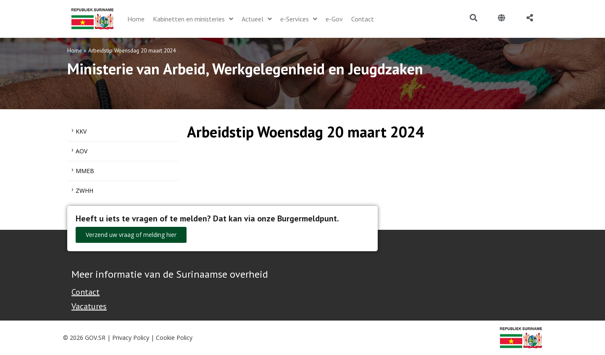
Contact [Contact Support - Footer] (85, 292)
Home (74, 50)
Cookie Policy (174, 338)
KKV (81, 131)
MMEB (85, 171)
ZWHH (84, 191)
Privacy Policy (130, 338)
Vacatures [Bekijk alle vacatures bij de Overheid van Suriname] (89, 306)
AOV (81, 151)
